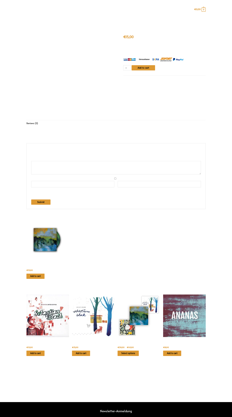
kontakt (141, 21)
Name (35, 179)
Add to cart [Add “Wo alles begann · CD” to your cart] (83, 355)
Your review (38, 159)
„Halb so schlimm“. (145, 46)
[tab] (32, 123)
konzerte (112, 21)
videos (127, 21)
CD (135, 79)
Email (121, 179)
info (88, 21)
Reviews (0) (32, 123)
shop (99, 21)
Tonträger (142, 79)
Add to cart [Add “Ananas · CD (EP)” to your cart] (175, 355)
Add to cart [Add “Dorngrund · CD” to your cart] (38, 277)
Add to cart (143, 67)
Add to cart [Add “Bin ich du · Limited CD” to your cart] (38, 355)
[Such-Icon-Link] (28, 9)
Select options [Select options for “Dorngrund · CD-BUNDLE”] (131, 355)
